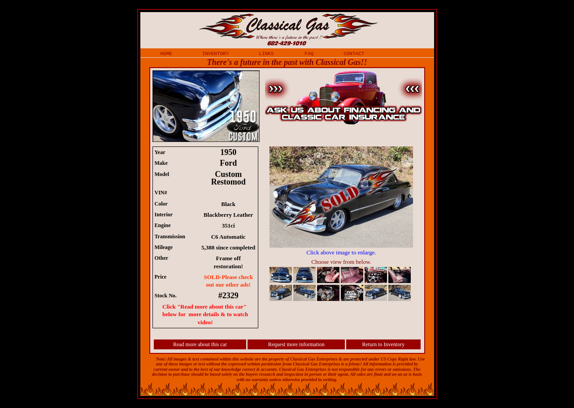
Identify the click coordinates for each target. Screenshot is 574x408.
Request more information (296, 344)
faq (308, 53)
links (266, 53)
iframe (346, 224)
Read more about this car (200, 344)
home (166, 53)
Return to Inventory (383, 344)
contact (354, 53)
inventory (215, 53)
